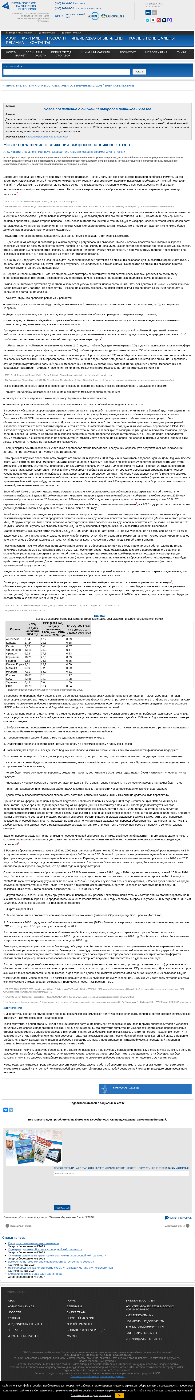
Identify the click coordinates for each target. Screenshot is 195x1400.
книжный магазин (95, 52)
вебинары (34, 52)
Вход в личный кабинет (20, 33)
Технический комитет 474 (145, 1327)
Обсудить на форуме (180, 1218)
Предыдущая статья (21, 1225)
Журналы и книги (21, 1306)
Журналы (31, 38)
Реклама (15, 42)
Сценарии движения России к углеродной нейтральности (45, 1249)
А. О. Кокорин (12, 151)
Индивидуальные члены (97, 38)
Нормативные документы (145, 1321)
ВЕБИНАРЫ (74, 1306)
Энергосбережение (119, 85)
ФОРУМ (11, 52)
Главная (8, 85)
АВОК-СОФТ (127, 52)
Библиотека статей (140, 1300)
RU (148, 12)
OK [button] (119, 1395)
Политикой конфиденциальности (91, 1395)
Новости (56, 38)
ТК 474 (181, 52)
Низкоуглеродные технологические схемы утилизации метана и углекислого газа (60, 1267)
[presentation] (69, 1191)
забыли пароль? (73, 33)
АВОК (11, 38)
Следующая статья (175, 1225)
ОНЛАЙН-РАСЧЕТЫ (79, 1324)
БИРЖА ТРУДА (76, 1312)
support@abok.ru (154, 3)
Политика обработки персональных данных (97, 1376)
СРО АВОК (63, 55)
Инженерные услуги (23, 1335)
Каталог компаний (139, 1315)
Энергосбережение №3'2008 (81, 85)
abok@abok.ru (152, 6)
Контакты (40, 42)
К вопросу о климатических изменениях (33, 1243)
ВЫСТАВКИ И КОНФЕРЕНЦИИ (86, 1330)
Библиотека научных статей (37, 85)
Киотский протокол (37, 136)
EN (154, 12)
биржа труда (61, 52)
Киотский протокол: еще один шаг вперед (35, 1273)
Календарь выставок (141, 1333)
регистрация (48, 33)
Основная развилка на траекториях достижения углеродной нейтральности (57, 1255)
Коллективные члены (152, 38)
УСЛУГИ (40, 55)
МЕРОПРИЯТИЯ (156, 52)
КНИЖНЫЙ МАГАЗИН (80, 1318)
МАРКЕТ (20, 55)
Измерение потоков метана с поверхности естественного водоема (51, 1261)
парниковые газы (58, 136)
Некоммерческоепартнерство (23, 6)
